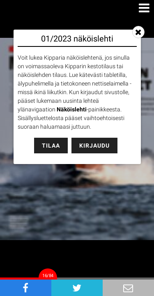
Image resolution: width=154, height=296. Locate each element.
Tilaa (51, 145)
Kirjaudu (94, 145)
